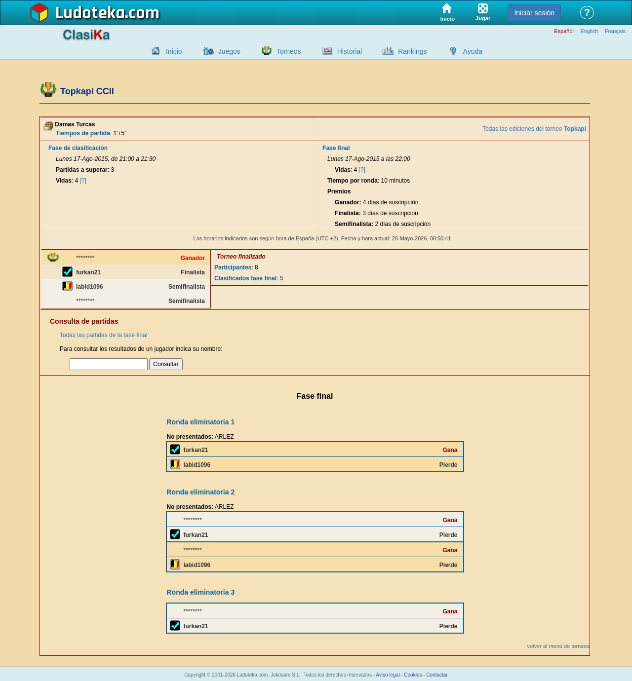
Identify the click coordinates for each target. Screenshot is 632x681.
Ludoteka (90, 13)
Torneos (288, 51)
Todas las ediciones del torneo (534, 128)
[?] (83, 180)
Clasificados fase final (245, 278)
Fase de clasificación (78, 148)
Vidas (64, 180)
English (589, 31)
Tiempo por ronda (352, 180)
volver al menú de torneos (558, 646)
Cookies (413, 675)
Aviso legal (387, 675)
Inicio (174, 51)
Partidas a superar (82, 169)
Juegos (229, 51)
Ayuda (472, 51)
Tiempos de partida (83, 133)
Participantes (232, 267)
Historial (349, 51)
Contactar (436, 675)
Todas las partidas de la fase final (103, 335)
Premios (339, 191)
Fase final (336, 148)
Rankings (412, 51)
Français (615, 31)
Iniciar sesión (534, 13)
